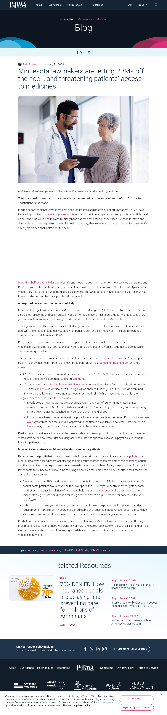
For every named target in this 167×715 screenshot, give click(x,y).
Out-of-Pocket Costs (75, 550)
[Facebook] (77, 52)
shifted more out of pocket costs (54, 214)
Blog (71, 19)
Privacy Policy (125, 667)
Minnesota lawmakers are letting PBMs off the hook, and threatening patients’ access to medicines (93, 19)
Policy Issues (76, 4)
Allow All (136, 698)
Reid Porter (27, 64)
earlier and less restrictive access (67, 384)
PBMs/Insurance (100, 550)
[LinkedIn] (85, 52)
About (39, 4)
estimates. (79, 378)
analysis (42, 389)
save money (103, 490)
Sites (131, 5)
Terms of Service (147, 667)
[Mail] (89, 52)
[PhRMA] (18, 5)
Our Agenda (54, 4)
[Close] (161, 694)
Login (143, 5)
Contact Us (106, 667)
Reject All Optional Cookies (136, 707)
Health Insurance (49, 550)
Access (32, 550)
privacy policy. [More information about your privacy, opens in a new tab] (83, 705)
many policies (130, 456)
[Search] (156, 5)
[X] (81, 52)
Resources (99, 4)
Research (108, 358)
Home (62, 19)
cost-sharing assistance (67, 505)
